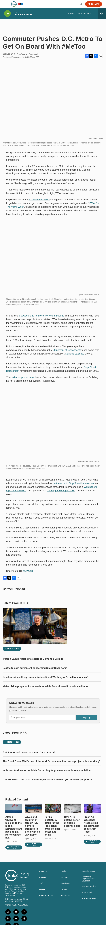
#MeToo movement (39, 202)
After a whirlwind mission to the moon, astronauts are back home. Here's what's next (13, 846)
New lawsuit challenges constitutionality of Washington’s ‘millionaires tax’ (45, 685)
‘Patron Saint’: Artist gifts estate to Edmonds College (33, 667)
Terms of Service (89, 905)
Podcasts (64, 896)
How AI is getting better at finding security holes (72, 840)
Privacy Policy (87, 911)
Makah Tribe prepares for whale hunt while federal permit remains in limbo (45, 694)
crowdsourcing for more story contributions (41, 318)
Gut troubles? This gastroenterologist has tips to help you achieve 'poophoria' (47, 793)
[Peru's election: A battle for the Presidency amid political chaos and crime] (53, 827)
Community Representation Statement (88, 898)
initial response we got (23, 380)
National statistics (74, 356)
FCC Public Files (89, 917)
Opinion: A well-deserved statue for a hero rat (29, 765)
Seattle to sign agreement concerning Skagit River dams (35, 676)
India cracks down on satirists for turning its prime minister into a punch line (46, 783)
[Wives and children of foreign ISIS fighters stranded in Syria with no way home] (33, 827)
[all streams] (102, 13)
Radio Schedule (46, 914)
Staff (41, 902)
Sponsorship (65, 914)
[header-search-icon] (80, 4)
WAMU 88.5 (29, 573)
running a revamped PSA (61, 493)
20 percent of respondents (66, 352)
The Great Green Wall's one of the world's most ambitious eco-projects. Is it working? (52, 774)
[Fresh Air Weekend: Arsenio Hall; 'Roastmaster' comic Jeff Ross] (92, 827)
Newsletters (65, 902)
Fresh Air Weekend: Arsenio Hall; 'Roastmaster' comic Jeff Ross (92, 843)
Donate (95, 4)
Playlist (63, 890)
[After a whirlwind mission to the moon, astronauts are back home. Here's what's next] (13, 827)
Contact (42, 896)
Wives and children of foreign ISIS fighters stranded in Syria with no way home (32, 844)
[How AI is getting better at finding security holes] (72, 827)
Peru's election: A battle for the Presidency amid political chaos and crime (52, 844)
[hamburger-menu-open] (6, 4)
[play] (7, 13)
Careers (63, 908)
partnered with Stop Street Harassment (73, 486)
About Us (43, 890)
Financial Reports (89, 890)
